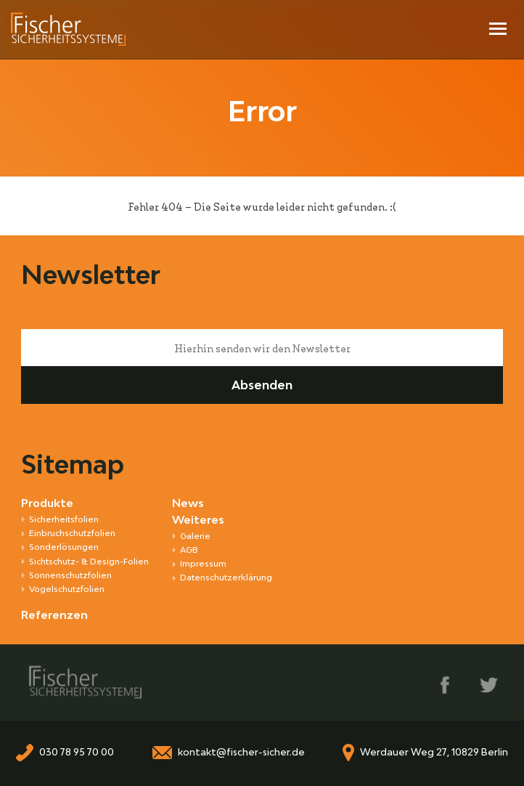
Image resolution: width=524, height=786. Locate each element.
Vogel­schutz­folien (67, 588)
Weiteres (198, 520)
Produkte (47, 503)
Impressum (203, 563)
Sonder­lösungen (64, 546)
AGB (189, 549)
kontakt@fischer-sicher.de (241, 752)
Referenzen (54, 615)
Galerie (195, 535)
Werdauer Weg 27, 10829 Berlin (434, 752)
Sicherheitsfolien (64, 519)
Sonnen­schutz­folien (70, 575)
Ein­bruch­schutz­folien (72, 533)
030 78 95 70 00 (76, 752)
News (188, 503)
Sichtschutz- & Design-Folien (89, 561)
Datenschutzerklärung (226, 577)
